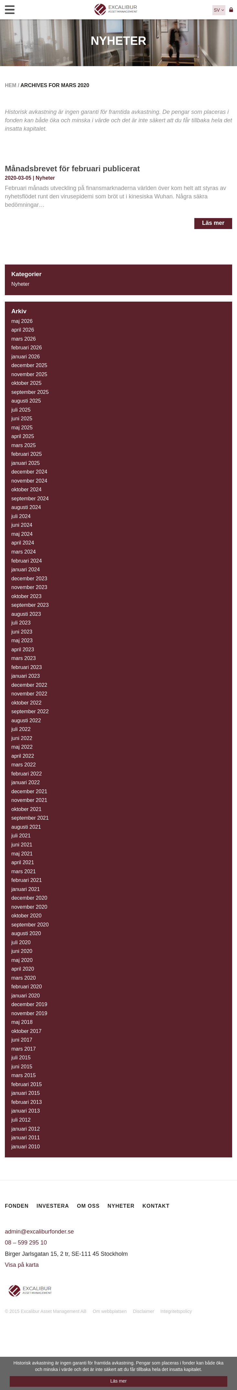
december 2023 (29, 578)
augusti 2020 (26, 933)
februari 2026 (26, 347)
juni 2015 (21, 1066)
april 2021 (22, 862)
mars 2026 (23, 339)
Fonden (17, 1206)
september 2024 (30, 498)
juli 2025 (21, 410)
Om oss (88, 1206)
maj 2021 (22, 853)
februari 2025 (26, 454)
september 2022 (30, 711)
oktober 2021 (26, 809)
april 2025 (22, 436)
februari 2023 (26, 667)
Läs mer (213, 223)
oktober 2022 (26, 702)
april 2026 (22, 330)
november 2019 (29, 1013)
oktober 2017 (26, 1031)
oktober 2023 (26, 596)
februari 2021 (26, 880)
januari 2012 (25, 1129)
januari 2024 (25, 569)
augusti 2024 (26, 507)
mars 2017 (23, 1049)
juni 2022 (21, 738)
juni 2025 (21, 418)
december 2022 (29, 685)
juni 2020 (21, 951)
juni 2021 (21, 844)
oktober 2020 (26, 915)
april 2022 (22, 756)
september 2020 (30, 924)
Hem (10, 85)
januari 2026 (25, 356)
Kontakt (155, 1206)
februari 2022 (26, 773)
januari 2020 (25, 995)
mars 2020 (23, 978)
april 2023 (22, 649)
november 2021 (29, 800)
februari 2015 (26, 1084)
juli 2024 (21, 516)
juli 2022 (21, 729)
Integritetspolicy (176, 1311)
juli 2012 (21, 1120)
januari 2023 (25, 676)
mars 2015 (23, 1075)
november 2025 (29, 374)
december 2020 (29, 898)
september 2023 (30, 605)
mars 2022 (23, 764)
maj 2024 (22, 534)
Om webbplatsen (110, 1311)
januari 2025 (25, 463)
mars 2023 (23, 658)
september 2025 (30, 392)
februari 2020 (26, 986)
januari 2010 (25, 1146)
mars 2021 (23, 871)
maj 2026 (22, 321)
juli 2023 (21, 622)
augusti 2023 (26, 614)
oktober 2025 (26, 383)
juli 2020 (21, 942)
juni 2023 (21, 632)
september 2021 (30, 818)
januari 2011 (25, 1137)
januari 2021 (25, 889)
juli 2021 (21, 835)
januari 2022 (25, 782)
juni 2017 (21, 1040)
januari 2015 (25, 1093)
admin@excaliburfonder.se (39, 1231)
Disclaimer (143, 1311)
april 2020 (22, 969)
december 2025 (29, 365)
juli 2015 (21, 1057)
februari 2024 (26, 561)
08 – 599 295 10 (26, 1242)
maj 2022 (22, 747)
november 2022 (29, 693)
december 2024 (29, 472)
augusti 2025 (26, 401)
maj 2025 (22, 427)
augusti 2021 (26, 827)
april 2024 (22, 542)
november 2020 (29, 907)
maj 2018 (22, 1022)
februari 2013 (26, 1102)
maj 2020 (22, 960)
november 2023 (29, 587)
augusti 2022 (26, 720)
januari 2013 (25, 1111)
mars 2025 (23, 445)
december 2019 (29, 1004)
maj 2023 (22, 640)
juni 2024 (21, 525)
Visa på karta (22, 1265)
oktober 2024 (26, 489)
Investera (53, 1206)
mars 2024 (23, 552)
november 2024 (29, 481)
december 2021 (29, 791)
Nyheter (45, 178)
